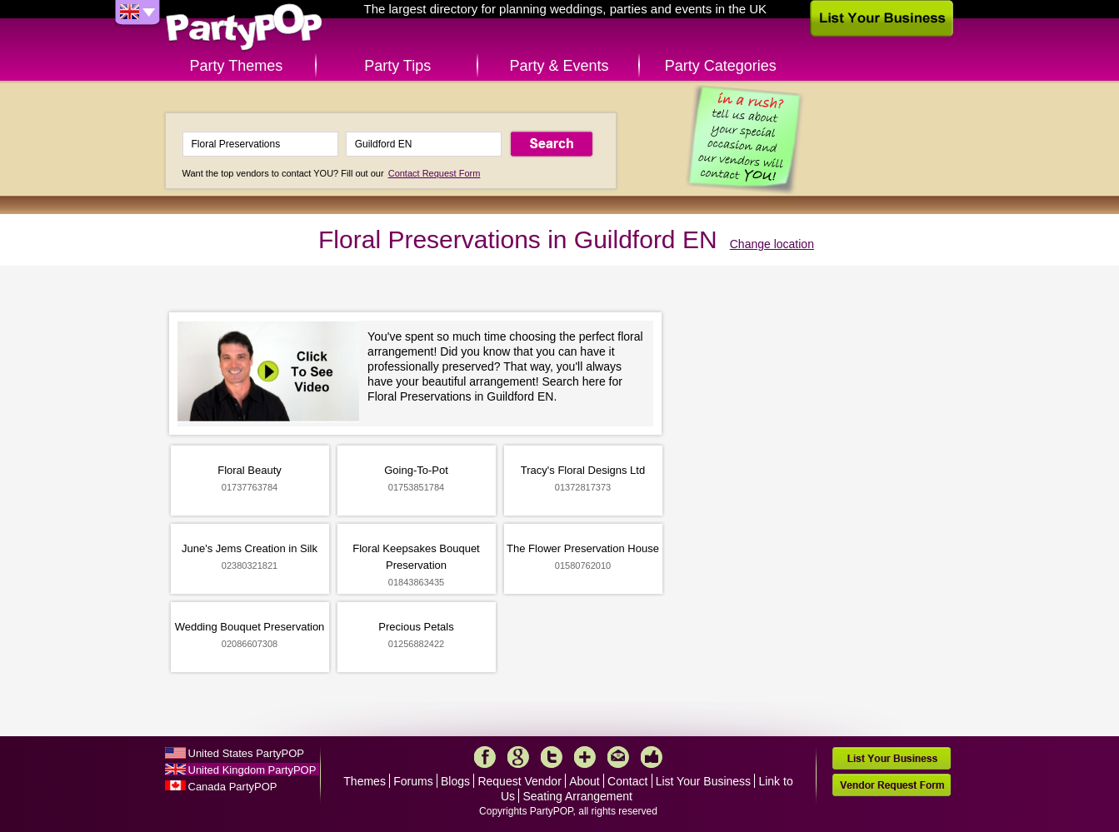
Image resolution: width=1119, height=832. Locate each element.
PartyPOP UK (244, 27)
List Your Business (703, 781)
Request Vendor (519, 781)
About (584, 781)
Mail (618, 757)
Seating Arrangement (577, 796)
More (585, 757)
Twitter (551, 757)
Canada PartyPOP (232, 786)
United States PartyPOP (246, 753)
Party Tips (397, 65)
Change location (772, 244)
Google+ (518, 757)
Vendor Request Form (892, 785)
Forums (412, 781)
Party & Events (558, 65)
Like (651, 757)
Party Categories (721, 65)
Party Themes (236, 65)
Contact (627, 781)
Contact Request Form (434, 173)
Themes (364, 781)
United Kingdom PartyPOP (252, 770)
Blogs (455, 781)
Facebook (485, 757)
